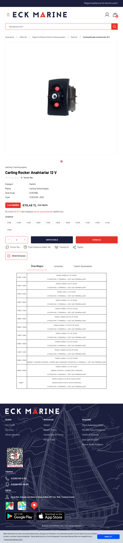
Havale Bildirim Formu (54, 434)
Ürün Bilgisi (37, 266)
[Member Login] (107, 14)
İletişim (47, 425)
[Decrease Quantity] (8, 239)
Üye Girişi (9, 430)
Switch (32, 184)
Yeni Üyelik (10, 425)
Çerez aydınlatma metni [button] (13, 539)
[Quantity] (16, 239)
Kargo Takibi (49, 439)
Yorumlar (58, 266)
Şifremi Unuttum (12, 434)
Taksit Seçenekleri (83, 266)
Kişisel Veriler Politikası (92, 444)
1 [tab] (61, 161)
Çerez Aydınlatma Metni (92, 425)
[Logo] (40, 15)
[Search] (61, 26)
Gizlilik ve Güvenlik (90, 434)
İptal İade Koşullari (90, 439)
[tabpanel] (61, 99)
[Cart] (115, 15)
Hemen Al (96, 240)
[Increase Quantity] (24, 239)
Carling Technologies (39, 188)
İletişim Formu (50, 430)
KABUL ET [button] (108, 537)
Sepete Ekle (52, 240)
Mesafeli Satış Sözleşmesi (94, 430)
